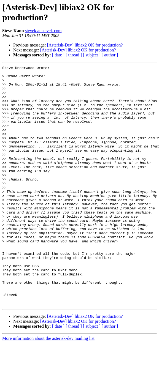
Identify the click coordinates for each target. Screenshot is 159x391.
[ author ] (110, 55)
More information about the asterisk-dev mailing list (48, 386)
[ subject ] (92, 55)
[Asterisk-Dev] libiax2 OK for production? (85, 45)
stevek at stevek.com (43, 30)
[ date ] (58, 55)
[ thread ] (74, 55)
